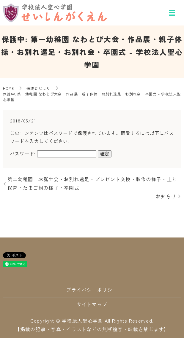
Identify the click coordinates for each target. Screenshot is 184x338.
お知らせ (166, 196)
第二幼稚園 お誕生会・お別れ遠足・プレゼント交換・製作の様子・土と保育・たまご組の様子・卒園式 (92, 183)
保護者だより (38, 88)
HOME (8, 88)
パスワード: (53, 153)
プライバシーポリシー (92, 289)
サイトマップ (92, 304)
